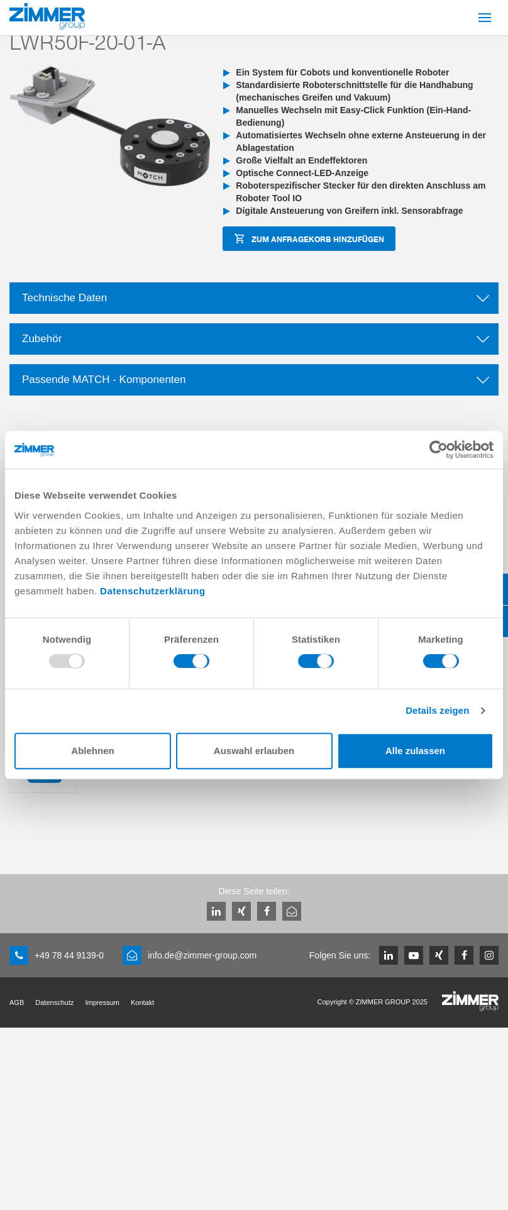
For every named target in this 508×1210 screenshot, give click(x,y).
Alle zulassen (415, 750)
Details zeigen (437, 710)
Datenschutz (54, 1002)
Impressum (102, 1002)
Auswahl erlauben (254, 750)
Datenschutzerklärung (153, 591)
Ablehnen (92, 750)
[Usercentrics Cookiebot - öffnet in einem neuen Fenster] (439, 449)
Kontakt (142, 1002)
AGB (16, 1002)
